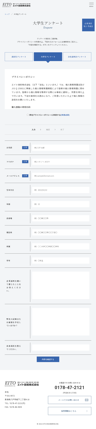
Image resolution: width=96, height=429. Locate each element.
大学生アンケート (48, 56)
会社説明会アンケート (77, 56)
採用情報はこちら (74, 411)
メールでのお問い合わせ (73, 400)
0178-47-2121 (70, 387)
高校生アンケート (19, 56)
